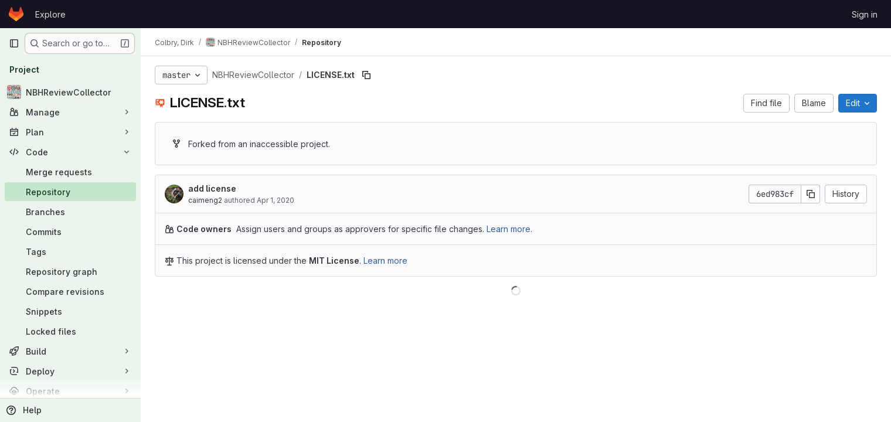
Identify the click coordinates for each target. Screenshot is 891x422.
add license (212, 188)
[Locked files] (70, 331)
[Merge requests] (70, 171)
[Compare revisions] (70, 291)
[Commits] (70, 231)
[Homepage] (16, 14)
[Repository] (70, 191)
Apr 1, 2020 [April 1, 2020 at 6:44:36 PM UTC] (275, 200)
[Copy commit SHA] (810, 194)
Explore (50, 14)
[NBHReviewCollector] (70, 92)
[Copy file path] (366, 75)
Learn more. (509, 229)
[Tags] (70, 251)
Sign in (865, 14)
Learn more (385, 261)
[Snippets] (70, 311)
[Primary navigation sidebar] (14, 43)
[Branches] (70, 211)
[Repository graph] (70, 271)
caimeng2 (205, 200)
